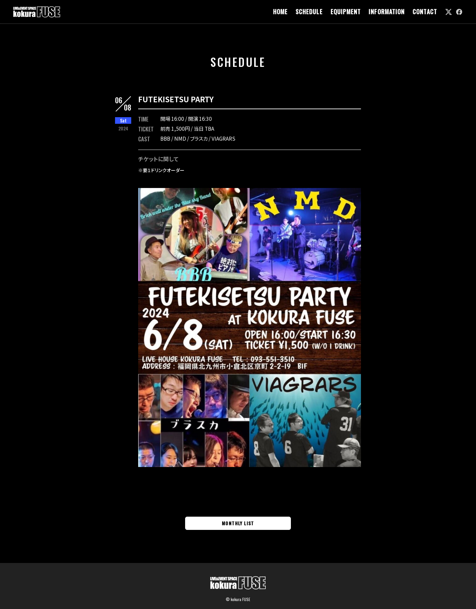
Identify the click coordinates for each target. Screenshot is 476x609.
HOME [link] (280, 12)
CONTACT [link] (425, 12)
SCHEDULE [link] (309, 12)
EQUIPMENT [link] (346, 12)
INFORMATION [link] (387, 12)
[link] (448, 12)
